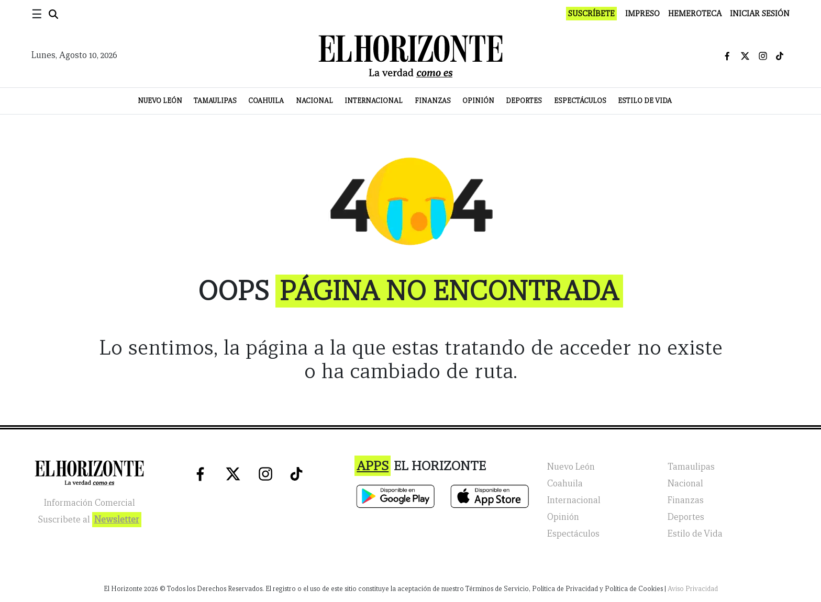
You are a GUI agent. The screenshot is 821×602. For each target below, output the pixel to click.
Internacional (374, 101)
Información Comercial (89, 502)
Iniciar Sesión (760, 13)
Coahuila (266, 101)
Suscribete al (89, 519)
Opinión (478, 101)
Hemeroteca (695, 13)
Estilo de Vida (645, 101)
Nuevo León (160, 101)
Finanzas (433, 101)
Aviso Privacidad (693, 589)
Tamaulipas (215, 101)
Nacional (314, 101)
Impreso (642, 13)
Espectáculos (580, 101)
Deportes (524, 101)
